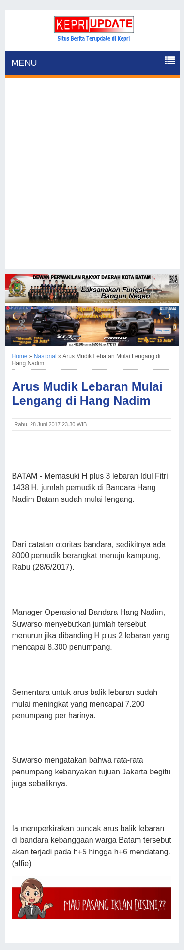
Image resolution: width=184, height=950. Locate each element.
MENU (24, 63)
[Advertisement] (92, 177)
